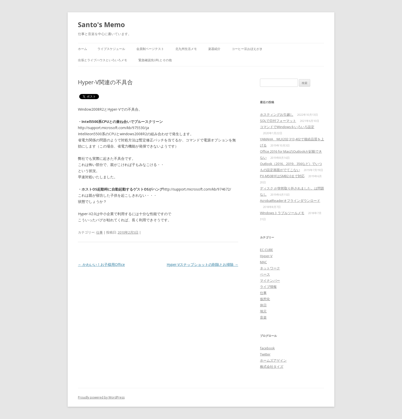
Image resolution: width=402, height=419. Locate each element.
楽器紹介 (214, 49)
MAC (263, 262)
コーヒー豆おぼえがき (247, 49)
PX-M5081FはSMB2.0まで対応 (282, 176)
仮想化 (265, 299)
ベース (265, 274)
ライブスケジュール (111, 49)
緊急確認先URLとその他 (155, 60)
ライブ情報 (268, 286)
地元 (263, 311)
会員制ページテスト (150, 49)
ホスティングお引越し (276, 114)
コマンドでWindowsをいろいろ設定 (287, 126)
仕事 (99, 232)
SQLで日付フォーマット (278, 120)
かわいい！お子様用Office (101, 264)
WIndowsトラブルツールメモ (282, 213)
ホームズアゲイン (273, 360)
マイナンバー (270, 280)
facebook (267, 348)
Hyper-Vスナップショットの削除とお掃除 (202, 264)
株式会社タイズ (271, 366)
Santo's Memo (101, 24)
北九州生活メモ (186, 49)
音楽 (263, 317)
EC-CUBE (266, 249)
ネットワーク (270, 268)
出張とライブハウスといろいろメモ (102, 60)
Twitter (265, 354)
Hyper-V (266, 256)
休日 (263, 305)
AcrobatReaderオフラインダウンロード (290, 200)
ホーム (82, 49)
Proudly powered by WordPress (101, 397)
